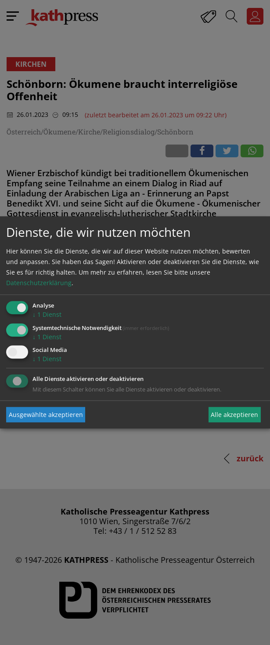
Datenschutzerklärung (39, 283)
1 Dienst (46, 314)
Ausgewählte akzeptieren (46, 414)
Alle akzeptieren (234, 414)
